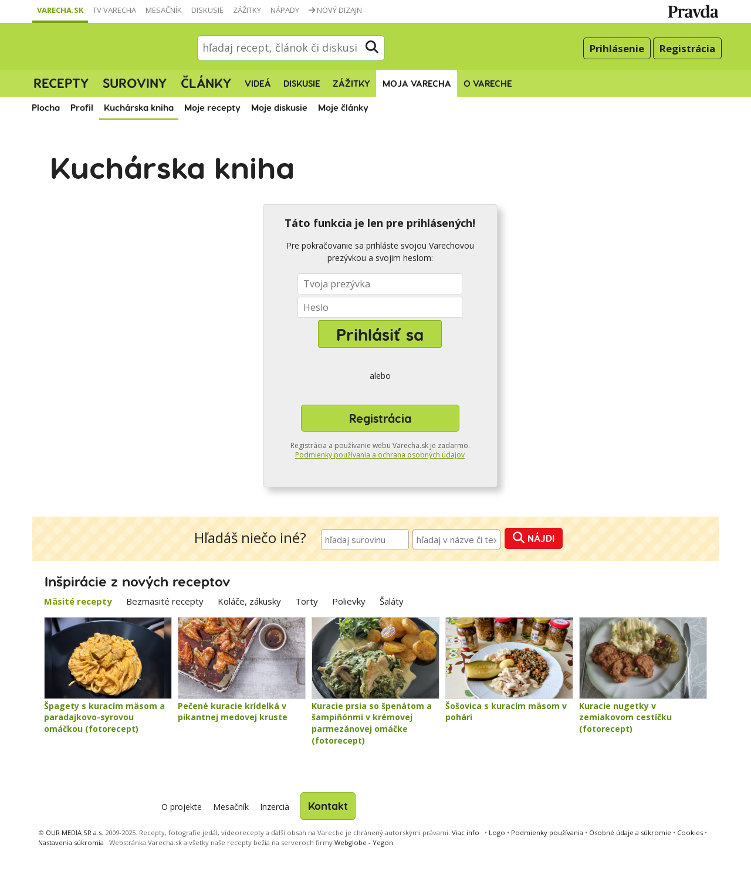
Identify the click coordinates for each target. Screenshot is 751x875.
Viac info (465, 832)
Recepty (61, 82)
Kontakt (328, 805)
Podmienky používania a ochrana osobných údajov (380, 455)
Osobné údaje (630, 832)
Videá (258, 83)
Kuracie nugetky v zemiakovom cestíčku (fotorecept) (625, 717)
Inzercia (274, 806)
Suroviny (135, 82)
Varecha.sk (60, 10)
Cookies (690, 832)
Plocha (46, 107)
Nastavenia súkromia (71, 842)
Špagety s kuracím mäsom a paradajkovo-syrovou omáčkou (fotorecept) (104, 717)
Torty (306, 601)
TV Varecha (114, 10)
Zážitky (247, 10)
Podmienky (547, 832)
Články (206, 82)
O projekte (181, 806)
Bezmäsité (165, 601)
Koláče (249, 601)
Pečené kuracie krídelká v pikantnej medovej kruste (232, 711)
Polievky (349, 601)
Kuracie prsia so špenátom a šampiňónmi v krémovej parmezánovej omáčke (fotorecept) (372, 723)
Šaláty (392, 601)
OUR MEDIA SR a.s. (74, 832)
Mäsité (78, 601)
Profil (81, 107)
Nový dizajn (335, 10)
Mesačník (164, 10)
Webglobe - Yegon (363, 842)
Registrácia (687, 48)
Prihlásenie (617, 48)
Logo (497, 832)
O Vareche (488, 83)
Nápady (284, 10)
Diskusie (207, 10)
